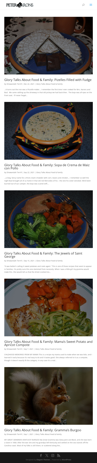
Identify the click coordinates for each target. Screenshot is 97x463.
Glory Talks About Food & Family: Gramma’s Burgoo (42, 430)
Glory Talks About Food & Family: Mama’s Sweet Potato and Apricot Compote (48, 343)
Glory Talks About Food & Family (49, 84)
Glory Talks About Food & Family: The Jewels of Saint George (43, 255)
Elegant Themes (43, 459)
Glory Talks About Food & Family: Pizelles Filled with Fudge (48, 80)
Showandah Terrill (14, 84)
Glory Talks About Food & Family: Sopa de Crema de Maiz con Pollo (47, 166)
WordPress (66, 459)
